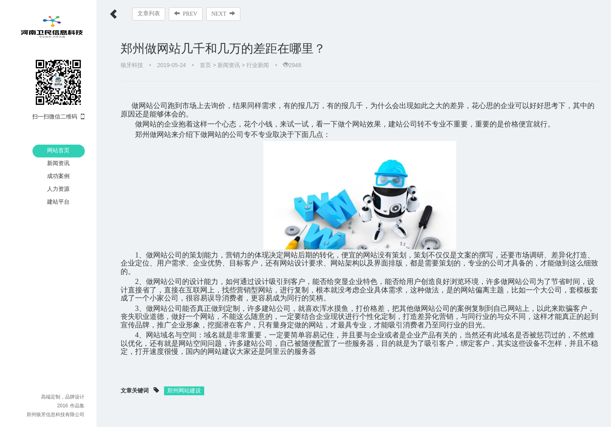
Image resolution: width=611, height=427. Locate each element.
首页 (205, 65)
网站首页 (58, 150)
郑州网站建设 (184, 382)
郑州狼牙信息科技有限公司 (55, 414)
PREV (185, 13)
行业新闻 (257, 65)
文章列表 (148, 13)
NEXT (223, 13)
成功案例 (58, 176)
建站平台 (58, 201)
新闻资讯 (58, 163)
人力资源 (58, 189)
